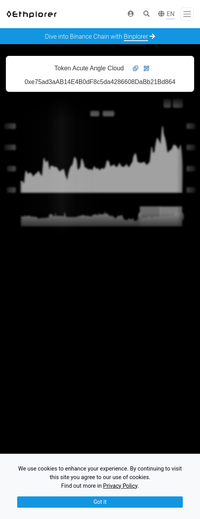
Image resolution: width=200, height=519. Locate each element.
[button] (130, 14)
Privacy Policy (120, 486)
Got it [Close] (100, 502)
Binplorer (136, 36)
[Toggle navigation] (187, 14)
